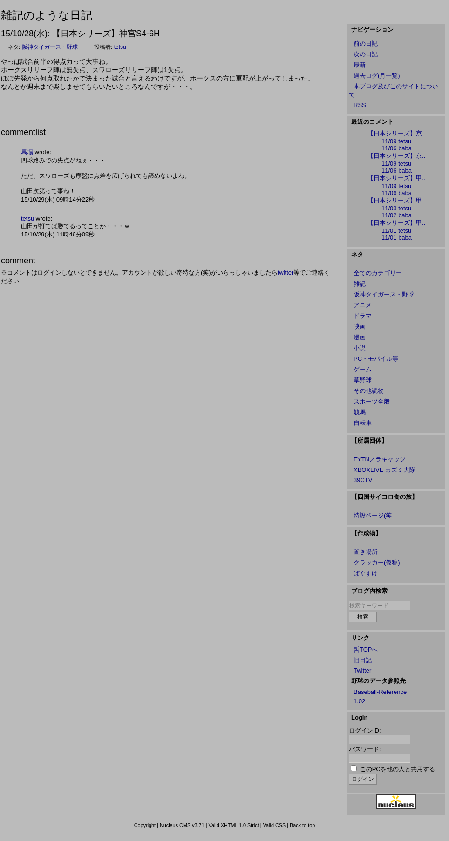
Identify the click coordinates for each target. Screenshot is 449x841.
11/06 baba (396, 148)
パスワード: (365, 749)
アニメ (363, 305)
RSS (360, 104)
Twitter (362, 670)
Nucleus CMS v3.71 (182, 825)
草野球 (363, 380)
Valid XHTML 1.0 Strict (233, 825)
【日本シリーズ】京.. (396, 133)
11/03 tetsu (396, 208)
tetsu (120, 47)
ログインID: (365, 730)
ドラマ (363, 315)
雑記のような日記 (46, 15)
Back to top (302, 825)
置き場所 (366, 551)
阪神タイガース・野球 (50, 47)
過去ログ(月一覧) (377, 75)
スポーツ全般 (372, 401)
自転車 (363, 422)
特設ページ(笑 (373, 515)
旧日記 (363, 660)
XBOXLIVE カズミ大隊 (384, 469)
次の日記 (366, 54)
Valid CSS (274, 825)
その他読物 (369, 390)
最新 (360, 64)
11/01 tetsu (396, 230)
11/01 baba (396, 237)
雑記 (360, 283)
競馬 (360, 412)
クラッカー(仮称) (377, 562)
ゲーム (363, 369)
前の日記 (366, 43)
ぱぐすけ (366, 573)
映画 (360, 326)
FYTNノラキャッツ (380, 459)
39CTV (363, 480)
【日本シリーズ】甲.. (396, 178)
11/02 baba (396, 215)
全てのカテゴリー (378, 272)
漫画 (360, 337)
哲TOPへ (366, 649)
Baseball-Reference (380, 691)
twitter (286, 272)
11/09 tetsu (396, 141)
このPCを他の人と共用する (397, 769)
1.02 (359, 701)
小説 (360, 347)
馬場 (27, 151)
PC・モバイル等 (376, 358)
